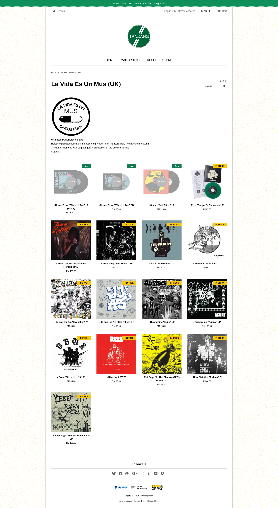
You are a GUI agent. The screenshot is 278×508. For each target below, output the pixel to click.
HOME (110, 60)
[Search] (62, 11)
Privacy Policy (140, 501)
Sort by (223, 81)
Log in (167, 11)
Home (53, 72)
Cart (224, 11)
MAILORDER (131, 60)
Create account (186, 11)
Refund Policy (154, 501)
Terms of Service (124, 501)
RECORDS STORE (159, 60)
